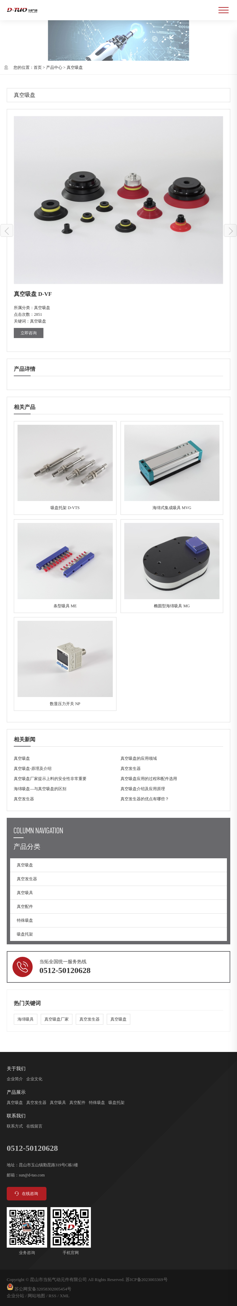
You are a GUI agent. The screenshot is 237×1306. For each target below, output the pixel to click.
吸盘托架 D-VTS (65, 468)
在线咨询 (25, 1194)
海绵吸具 (26, 1019)
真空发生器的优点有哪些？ (145, 799)
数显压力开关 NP (65, 664)
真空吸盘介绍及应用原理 (143, 788)
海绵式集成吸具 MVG (172, 468)
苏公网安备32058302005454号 (42, 1288)
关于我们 (16, 1068)
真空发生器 (131, 768)
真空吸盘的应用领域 (139, 758)
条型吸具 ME (65, 566)
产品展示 (16, 1092)
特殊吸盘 (25, 920)
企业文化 (34, 1079)
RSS (52, 1295)
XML (65, 1295)
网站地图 (36, 1295)
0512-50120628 (65, 970)
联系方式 (15, 1126)
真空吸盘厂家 (56, 1019)
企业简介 (15, 1079)
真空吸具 (25, 892)
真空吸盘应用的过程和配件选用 (149, 778)
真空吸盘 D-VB (230, 230)
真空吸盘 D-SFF (7, 230)
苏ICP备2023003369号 (146, 1279)
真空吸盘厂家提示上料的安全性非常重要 (50, 778)
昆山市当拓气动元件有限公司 (58, 1279)
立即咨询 (29, 333)
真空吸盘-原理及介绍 (33, 768)
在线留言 (34, 1126)
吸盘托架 (25, 934)
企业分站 (15, 1295)
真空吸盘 (75, 67)
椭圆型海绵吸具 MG (172, 566)
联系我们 (16, 1115)
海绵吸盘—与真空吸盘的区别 (40, 788)
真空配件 (25, 906)
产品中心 (54, 67)
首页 (38, 67)
